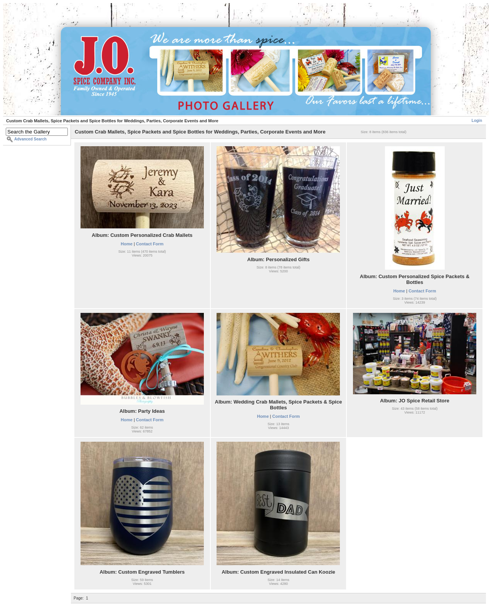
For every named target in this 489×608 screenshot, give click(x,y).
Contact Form (150, 244)
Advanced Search (30, 139)
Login (477, 120)
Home (127, 244)
